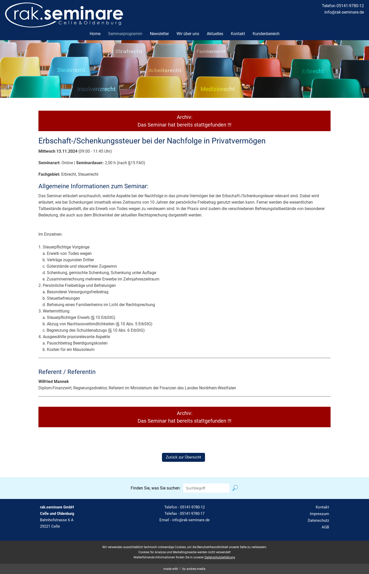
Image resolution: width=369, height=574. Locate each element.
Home (95, 33)
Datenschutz (318, 520)
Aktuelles (215, 33)
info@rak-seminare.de (344, 12)
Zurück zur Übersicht (183, 457)
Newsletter (159, 33)
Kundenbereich (266, 33)
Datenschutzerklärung (219, 557)
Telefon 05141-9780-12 (343, 5)
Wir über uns (188, 33)
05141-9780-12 (192, 507)
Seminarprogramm (125, 33)
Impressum (319, 514)
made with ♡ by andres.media (184, 569)
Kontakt (238, 33)
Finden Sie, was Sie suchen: (156, 488)
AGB (325, 527)
